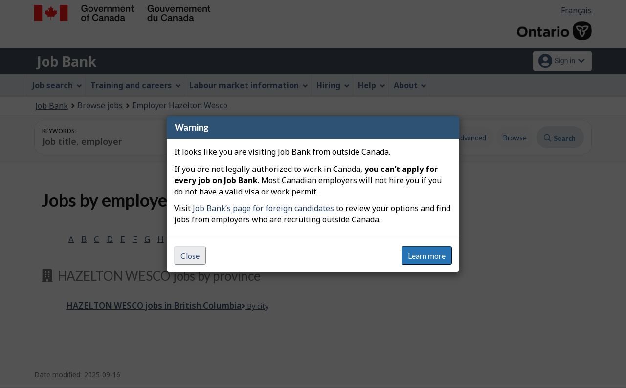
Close (190, 255)
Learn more (427, 255)
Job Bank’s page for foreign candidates (263, 208)
